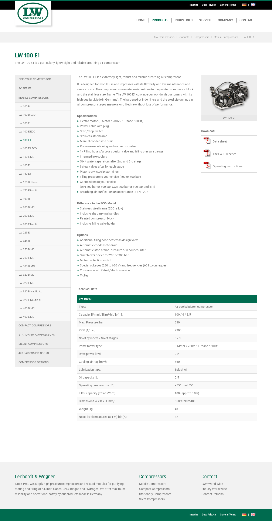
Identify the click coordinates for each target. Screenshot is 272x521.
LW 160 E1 (24, 173)
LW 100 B (24, 106)
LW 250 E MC (26, 257)
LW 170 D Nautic (28, 182)
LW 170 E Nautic (28, 190)
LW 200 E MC (26, 215)
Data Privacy (209, 4)
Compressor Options (33, 362)
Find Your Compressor (34, 79)
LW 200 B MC (26, 207)
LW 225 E (24, 232)
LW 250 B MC (26, 249)
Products (160, 20)
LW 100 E (24, 123)
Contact (246, 20)
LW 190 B (24, 199)
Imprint (194, 4)
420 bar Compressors (33, 353)
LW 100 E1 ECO (27, 148)
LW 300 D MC (26, 266)
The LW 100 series (224, 154)
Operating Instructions (227, 166)
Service (205, 20)
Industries (184, 20)
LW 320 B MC (26, 274)
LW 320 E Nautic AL (30, 300)
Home (140, 20)
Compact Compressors (34, 325)
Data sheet (220, 141)
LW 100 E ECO (26, 131)
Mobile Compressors (33, 97)
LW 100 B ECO (26, 114)
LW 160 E (24, 165)
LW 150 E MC (26, 156)
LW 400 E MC (26, 316)
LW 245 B (24, 241)
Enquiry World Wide (214, 489)
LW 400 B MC (26, 308)
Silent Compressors (33, 343)
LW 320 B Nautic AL (30, 291)
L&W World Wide (212, 483)
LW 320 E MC (26, 283)
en (253, 5)
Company (225, 20)
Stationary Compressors (36, 334)
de (244, 5)
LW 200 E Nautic (28, 224)
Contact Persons (212, 494)
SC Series (24, 88)
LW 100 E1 (24, 140)
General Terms (228, 4)
